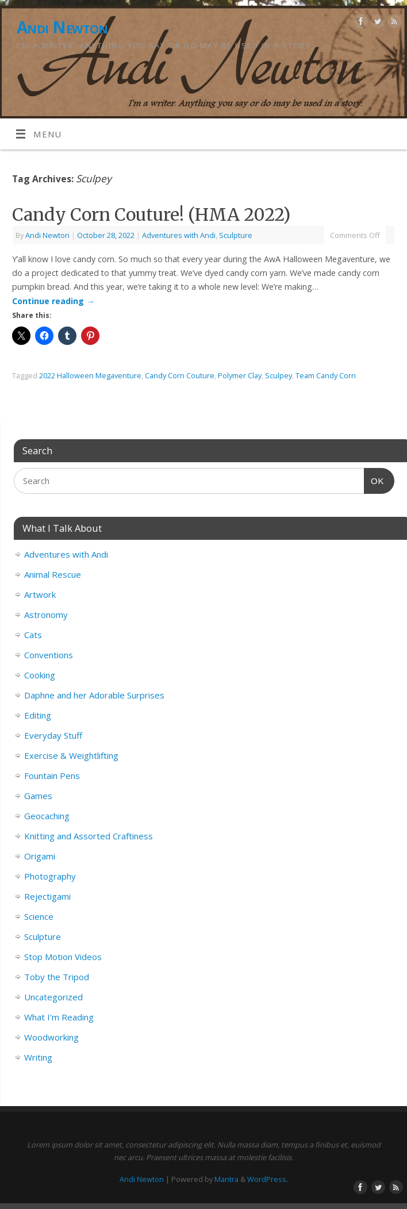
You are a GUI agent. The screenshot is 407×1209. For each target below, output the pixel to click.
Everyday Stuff (53, 735)
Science (38, 916)
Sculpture (235, 235)
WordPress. (267, 1179)
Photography (50, 876)
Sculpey (278, 375)
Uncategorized (53, 997)
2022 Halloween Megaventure (90, 375)
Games (38, 795)
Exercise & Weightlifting (71, 755)
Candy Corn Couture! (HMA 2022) (151, 214)
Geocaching (47, 816)
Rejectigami (47, 896)
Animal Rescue (52, 574)
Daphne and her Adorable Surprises (94, 695)
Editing (37, 715)
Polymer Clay (240, 375)
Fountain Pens (52, 775)
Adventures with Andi (179, 235)
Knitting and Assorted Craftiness (88, 836)
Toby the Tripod (56, 976)
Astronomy (46, 614)
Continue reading (53, 300)
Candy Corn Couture (179, 375)
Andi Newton (62, 27)
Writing (38, 1057)
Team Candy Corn (325, 375)
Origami (39, 856)
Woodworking (51, 1037)
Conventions (48, 655)
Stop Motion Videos (63, 956)
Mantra (226, 1179)
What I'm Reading (59, 1017)
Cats (33, 634)
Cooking (39, 675)
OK (374, 479)
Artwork (40, 594)
